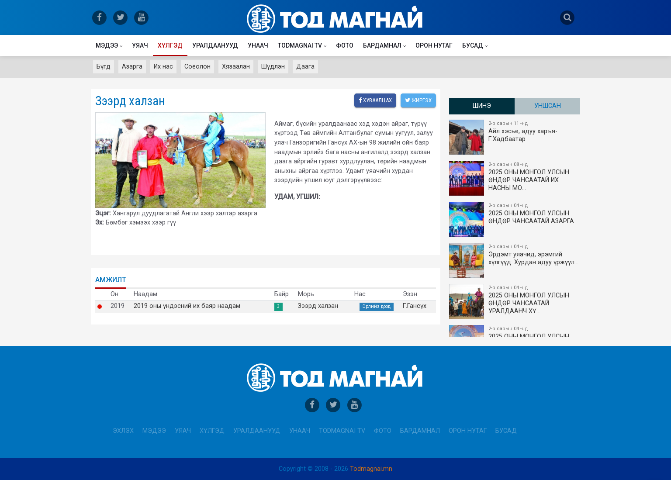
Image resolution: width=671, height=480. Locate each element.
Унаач (258, 45)
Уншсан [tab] (547, 106)
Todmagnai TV (300, 45)
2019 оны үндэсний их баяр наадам (187, 306)
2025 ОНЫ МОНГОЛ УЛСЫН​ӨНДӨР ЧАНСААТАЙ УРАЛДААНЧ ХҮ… (515, 301)
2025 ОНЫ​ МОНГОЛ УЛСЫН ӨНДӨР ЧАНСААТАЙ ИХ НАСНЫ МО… (515, 178)
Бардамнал (382, 45)
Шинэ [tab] (482, 106)
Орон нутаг (434, 45)
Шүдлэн (273, 66)
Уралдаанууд (215, 45)
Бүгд (104, 66)
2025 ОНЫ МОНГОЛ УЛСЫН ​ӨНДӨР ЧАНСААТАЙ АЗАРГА (515, 219)
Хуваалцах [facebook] (375, 100)
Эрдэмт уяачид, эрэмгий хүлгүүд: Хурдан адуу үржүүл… (515, 260)
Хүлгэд (170, 45)
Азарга (132, 66)
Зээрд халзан (318, 306)
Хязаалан (236, 66)
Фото (344, 45)
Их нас (163, 66)
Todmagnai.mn (371, 469)
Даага (305, 66)
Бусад (472, 45)
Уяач (140, 45)
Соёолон (197, 66)
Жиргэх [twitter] (418, 100)
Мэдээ (107, 45)
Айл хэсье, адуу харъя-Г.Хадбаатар (515, 137)
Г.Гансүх (414, 306)
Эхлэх (123, 431)
